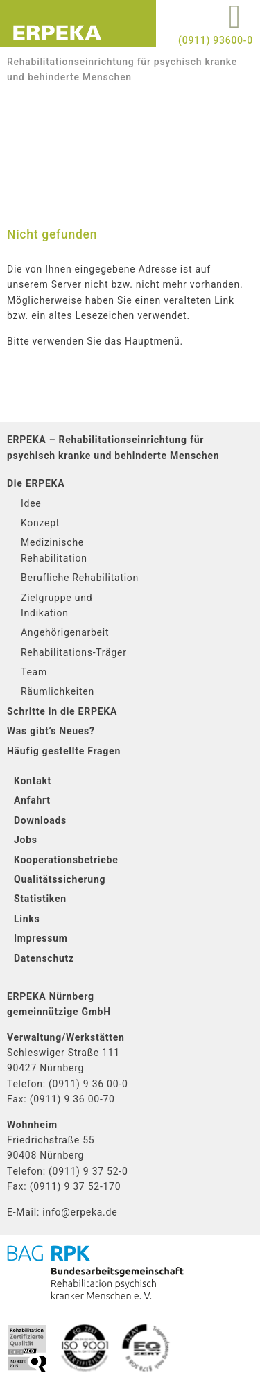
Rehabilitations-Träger (74, 652)
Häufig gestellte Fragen (64, 750)
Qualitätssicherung (59, 879)
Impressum (41, 938)
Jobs (25, 839)
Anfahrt (32, 800)
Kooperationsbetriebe (66, 859)
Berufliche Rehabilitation (80, 577)
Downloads (40, 820)
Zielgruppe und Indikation (56, 605)
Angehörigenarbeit (65, 632)
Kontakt (32, 780)
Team (34, 671)
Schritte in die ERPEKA (62, 711)
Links (27, 918)
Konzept (40, 522)
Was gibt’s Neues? (51, 730)
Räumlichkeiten (57, 691)
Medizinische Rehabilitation (54, 550)
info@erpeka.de (79, 1212)
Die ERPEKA (35, 483)
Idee (31, 503)
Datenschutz (44, 958)
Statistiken (40, 898)
